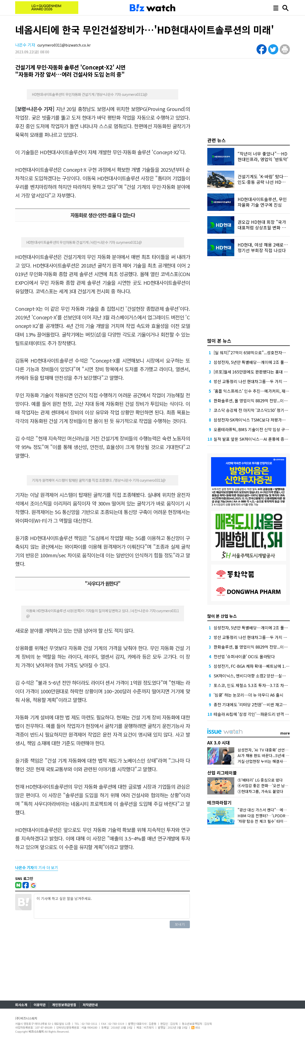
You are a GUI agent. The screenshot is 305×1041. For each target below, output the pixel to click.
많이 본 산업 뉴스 (222, 616)
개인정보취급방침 (64, 1004)
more (285, 733)
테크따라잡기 (219, 802)
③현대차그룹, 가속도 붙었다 (260, 791)
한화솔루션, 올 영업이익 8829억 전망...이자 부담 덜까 (259, 400)
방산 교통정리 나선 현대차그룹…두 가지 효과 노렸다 (258, 381)
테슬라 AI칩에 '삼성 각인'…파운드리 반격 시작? (254, 714)
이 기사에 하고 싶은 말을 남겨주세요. (112, 906)
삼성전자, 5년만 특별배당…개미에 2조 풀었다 (253, 362)
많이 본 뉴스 (219, 340)
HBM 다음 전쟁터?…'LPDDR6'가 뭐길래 (270, 815)
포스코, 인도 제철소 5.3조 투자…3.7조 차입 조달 (255, 685)
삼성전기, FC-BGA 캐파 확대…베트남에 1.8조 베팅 (257, 666)
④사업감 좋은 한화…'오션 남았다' (265, 785)
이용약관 (40, 1004)
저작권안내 (90, 1004)
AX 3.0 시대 (218, 742)
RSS (195, 1027)
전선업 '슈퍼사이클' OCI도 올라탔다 (244, 656)
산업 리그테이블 (222, 772)
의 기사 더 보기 (36, 867)
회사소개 (21, 1004)
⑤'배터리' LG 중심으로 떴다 (260, 780)
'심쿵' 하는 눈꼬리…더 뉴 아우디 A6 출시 (248, 695)
